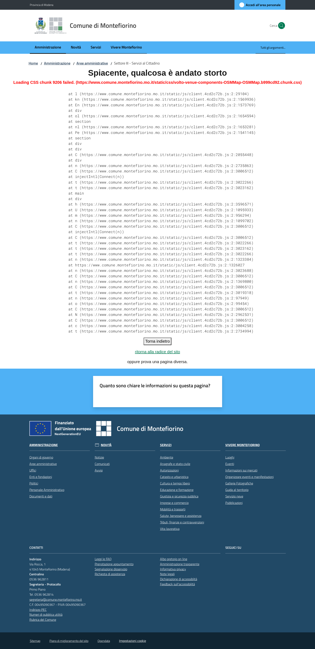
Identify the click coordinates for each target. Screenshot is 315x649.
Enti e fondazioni (40, 476)
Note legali (167, 574)
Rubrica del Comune (42, 619)
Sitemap (35, 640)
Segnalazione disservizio (111, 569)
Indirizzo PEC (38, 609)
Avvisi (99, 470)
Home (33, 63)
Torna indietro (157, 341)
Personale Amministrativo (46, 489)
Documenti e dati (40, 496)
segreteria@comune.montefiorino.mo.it (55, 599)
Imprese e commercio (174, 502)
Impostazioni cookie (132, 640)
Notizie (99, 457)
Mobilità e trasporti (172, 509)
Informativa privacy (173, 569)
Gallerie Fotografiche (239, 483)
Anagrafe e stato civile (175, 463)
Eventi (229, 463)
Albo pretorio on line (173, 558)
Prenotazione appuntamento (114, 564)
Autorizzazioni (169, 470)
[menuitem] (48, 47)
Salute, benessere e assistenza (180, 515)
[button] (280, 25)
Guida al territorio (236, 489)
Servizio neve (234, 496)
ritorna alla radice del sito (157, 352)
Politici (33, 483)
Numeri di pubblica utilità (45, 614)
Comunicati (102, 463)
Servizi (166, 445)
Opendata (104, 640)
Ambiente (166, 457)
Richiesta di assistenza (110, 574)
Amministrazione (57, 63)
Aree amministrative (92, 63)
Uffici (32, 470)
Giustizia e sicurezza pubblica (179, 496)
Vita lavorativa (170, 528)
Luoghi (229, 457)
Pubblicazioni (234, 502)
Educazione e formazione (177, 489)
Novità (106, 445)
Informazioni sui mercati (241, 470)
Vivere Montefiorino (242, 445)
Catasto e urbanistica (174, 476)
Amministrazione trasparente (179, 564)
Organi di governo (41, 457)
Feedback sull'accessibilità (177, 584)
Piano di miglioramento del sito (68, 640)
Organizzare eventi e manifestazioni (249, 476)
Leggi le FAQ (103, 558)
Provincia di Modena (41, 5)
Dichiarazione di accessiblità (178, 579)
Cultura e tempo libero (175, 483)
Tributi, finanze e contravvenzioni (182, 522)
